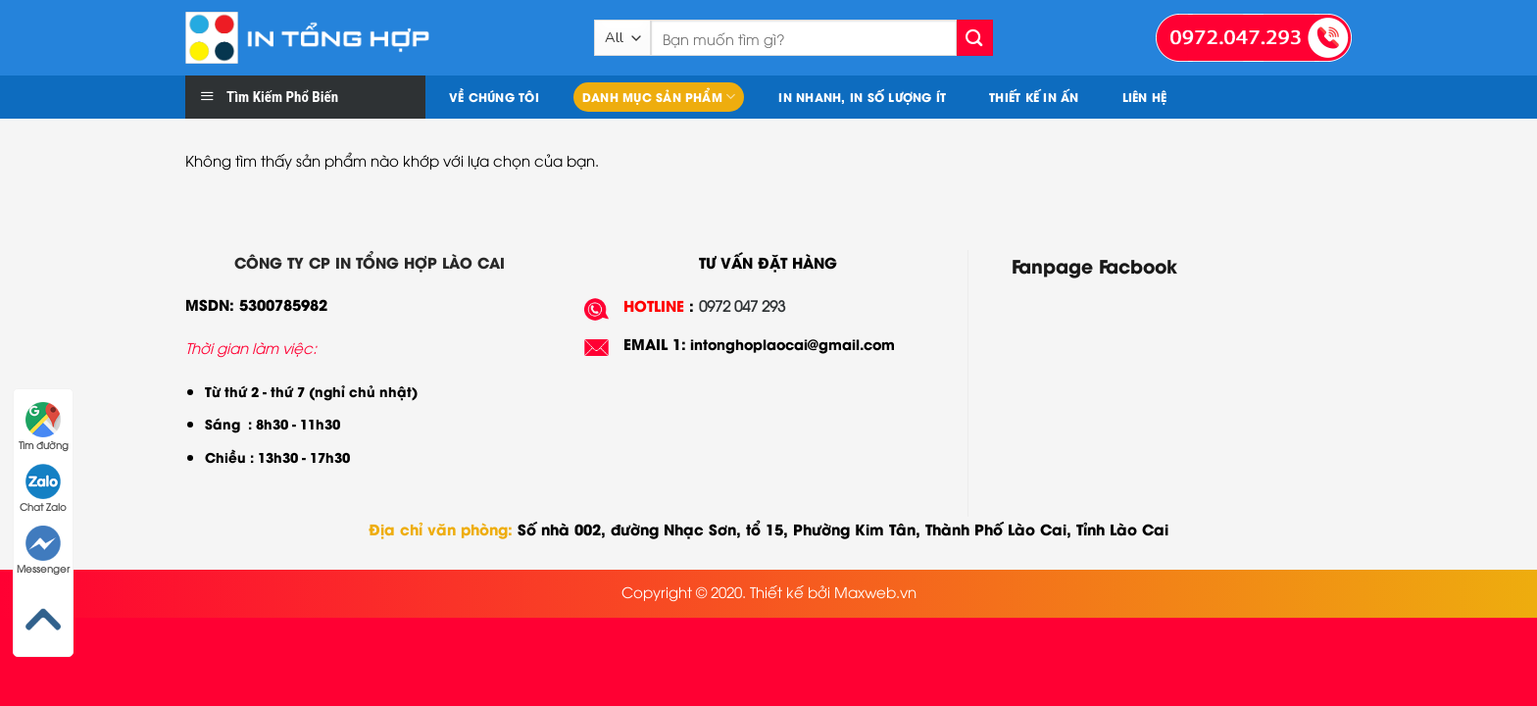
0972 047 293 (742, 305)
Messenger (43, 550)
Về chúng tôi (494, 96)
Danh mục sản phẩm (659, 96)
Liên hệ (1144, 96)
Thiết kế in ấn (1033, 96)
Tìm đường (44, 426)
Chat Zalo (43, 488)
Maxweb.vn (875, 591)
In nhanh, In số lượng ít (862, 96)
